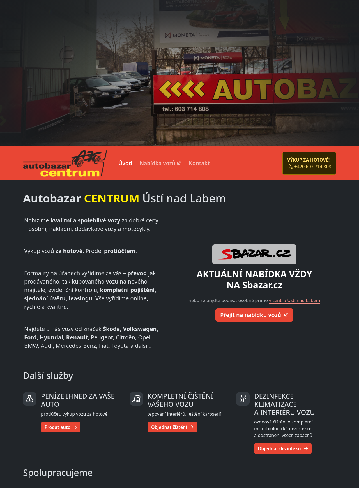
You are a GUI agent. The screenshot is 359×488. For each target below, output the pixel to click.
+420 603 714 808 (310, 167)
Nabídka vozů (157, 163)
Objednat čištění (172, 427)
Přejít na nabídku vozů (251, 315)
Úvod (125, 163)
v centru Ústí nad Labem (294, 300)
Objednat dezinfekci (283, 448)
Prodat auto (61, 427)
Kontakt (199, 163)
